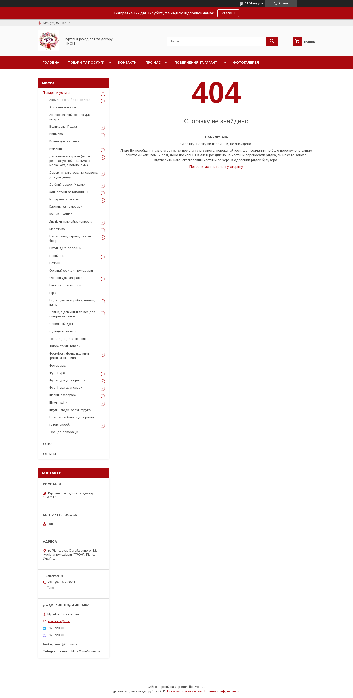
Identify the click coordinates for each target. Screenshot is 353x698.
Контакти (127, 62)
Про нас (153, 62)
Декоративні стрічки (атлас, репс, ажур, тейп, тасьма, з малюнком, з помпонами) (70, 160)
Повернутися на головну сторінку (216, 167)
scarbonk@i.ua (59, 621)
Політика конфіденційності (223, 691)
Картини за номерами (65, 206)
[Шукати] (272, 41)
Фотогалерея (246, 62)
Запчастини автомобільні (68, 192)
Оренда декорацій (63, 432)
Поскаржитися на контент (184, 691)
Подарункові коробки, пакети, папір (72, 302)
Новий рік (56, 256)
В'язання (56, 149)
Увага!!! (228, 13)
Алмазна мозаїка (62, 107)
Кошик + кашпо (61, 214)
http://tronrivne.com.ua (63, 614)
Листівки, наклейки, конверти (71, 221)
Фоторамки (58, 365)
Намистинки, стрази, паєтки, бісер (70, 238)
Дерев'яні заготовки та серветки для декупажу (74, 175)
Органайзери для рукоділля (71, 270)
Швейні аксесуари (62, 395)
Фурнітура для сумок (65, 387)
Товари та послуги (86, 62)
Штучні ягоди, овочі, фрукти (70, 410)
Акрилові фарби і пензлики (69, 100)
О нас (47, 444)
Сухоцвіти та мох (62, 331)
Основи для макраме (65, 278)
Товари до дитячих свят (67, 339)
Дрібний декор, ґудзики (67, 184)
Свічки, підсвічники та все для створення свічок (72, 314)
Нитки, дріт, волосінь (65, 248)
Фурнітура (57, 373)
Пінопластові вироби (65, 285)
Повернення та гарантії (197, 62)
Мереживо (57, 229)
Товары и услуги (56, 93)
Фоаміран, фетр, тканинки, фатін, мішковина (69, 356)
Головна (51, 62)
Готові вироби (60, 424)
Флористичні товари (64, 346)
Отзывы (49, 454)
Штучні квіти (58, 402)
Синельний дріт (61, 324)
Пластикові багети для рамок (72, 417)
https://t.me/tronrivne (85, 651)
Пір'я (53, 293)
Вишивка (56, 134)
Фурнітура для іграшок (67, 380)
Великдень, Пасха (63, 126)
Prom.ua (199, 687)
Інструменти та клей (64, 199)
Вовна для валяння (64, 141)
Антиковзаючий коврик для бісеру (70, 117)
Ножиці (54, 263)
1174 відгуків (254, 3)
